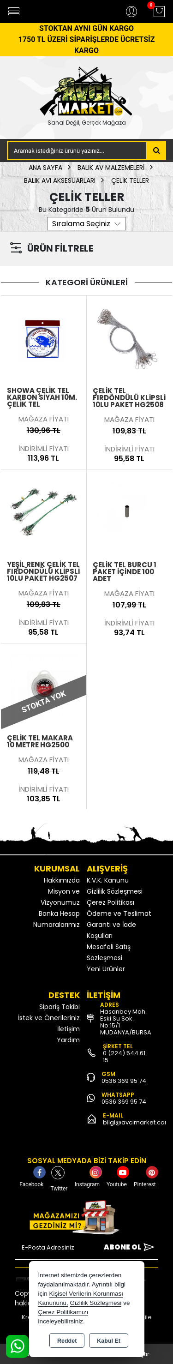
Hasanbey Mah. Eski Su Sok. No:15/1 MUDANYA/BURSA (125, 1022)
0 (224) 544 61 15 (124, 1056)
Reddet (67, 1341)
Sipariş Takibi (59, 1006)
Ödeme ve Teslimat (119, 913)
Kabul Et (108, 1341)
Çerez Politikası (110, 902)
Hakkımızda (62, 880)
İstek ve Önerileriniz (49, 1017)
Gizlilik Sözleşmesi (115, 891)
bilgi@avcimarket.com (137, 1122)
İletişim (68, 1029)
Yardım (68, 1040)
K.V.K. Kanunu (108, 880)
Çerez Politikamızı (63, 1312)
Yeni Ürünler (106, 968)
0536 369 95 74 (123, 1080)
